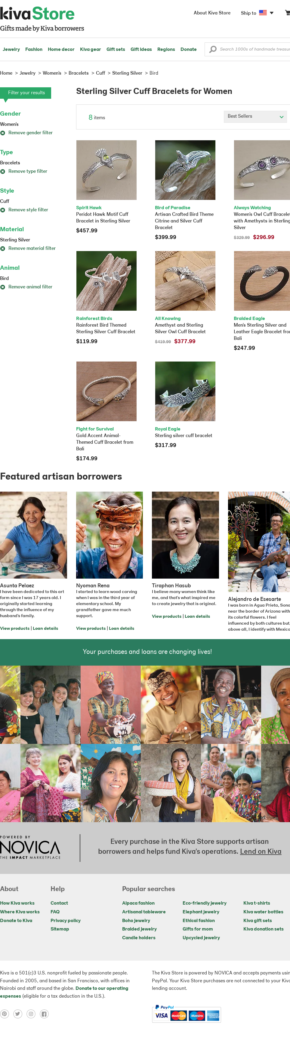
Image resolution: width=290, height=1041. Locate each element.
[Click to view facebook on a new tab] (46, 1013)
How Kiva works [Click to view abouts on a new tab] (17, 903)
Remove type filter (23, 171)
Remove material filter (28, 248)
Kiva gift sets (257, 920)
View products (14, 628)
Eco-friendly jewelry (205, 903)
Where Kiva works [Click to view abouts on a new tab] (20, 912)
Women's (9, 124)
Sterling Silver (15, 240)
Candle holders (139, 938)
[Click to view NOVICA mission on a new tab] (30, 848)
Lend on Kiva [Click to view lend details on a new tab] (261, 852)
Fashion (33, 49)
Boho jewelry (136, 920)
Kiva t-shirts (256, 903)
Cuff (4, 201)
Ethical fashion (199, 920)
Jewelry (11, 49)
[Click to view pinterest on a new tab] (6, 1013)
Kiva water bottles (263, 912)
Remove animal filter (26, 287)
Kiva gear (90, 49)
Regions (166, 49)
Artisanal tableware (144, 912)
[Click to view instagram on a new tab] (33, 1013)
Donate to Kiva (16, 920)
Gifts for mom (198, 929)
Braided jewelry (139, 929)
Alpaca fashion (138, 903)
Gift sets (115, 49)
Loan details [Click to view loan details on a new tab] (45, 628)
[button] (213, 50)
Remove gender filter (26, 133)
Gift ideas (141, 49)
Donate (188, 49)
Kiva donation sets (263, 929)
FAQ (55, 912)
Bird (4, 278)
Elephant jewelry (201, 912)
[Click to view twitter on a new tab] (19, 1013)
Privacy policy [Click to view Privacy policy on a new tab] (66, 920)
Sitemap (60, 929)
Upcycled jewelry (201, 938)
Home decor (61, 49)
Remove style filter (24, 210)
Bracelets (10, 163)
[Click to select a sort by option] (255, 117)
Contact (59, 903)
